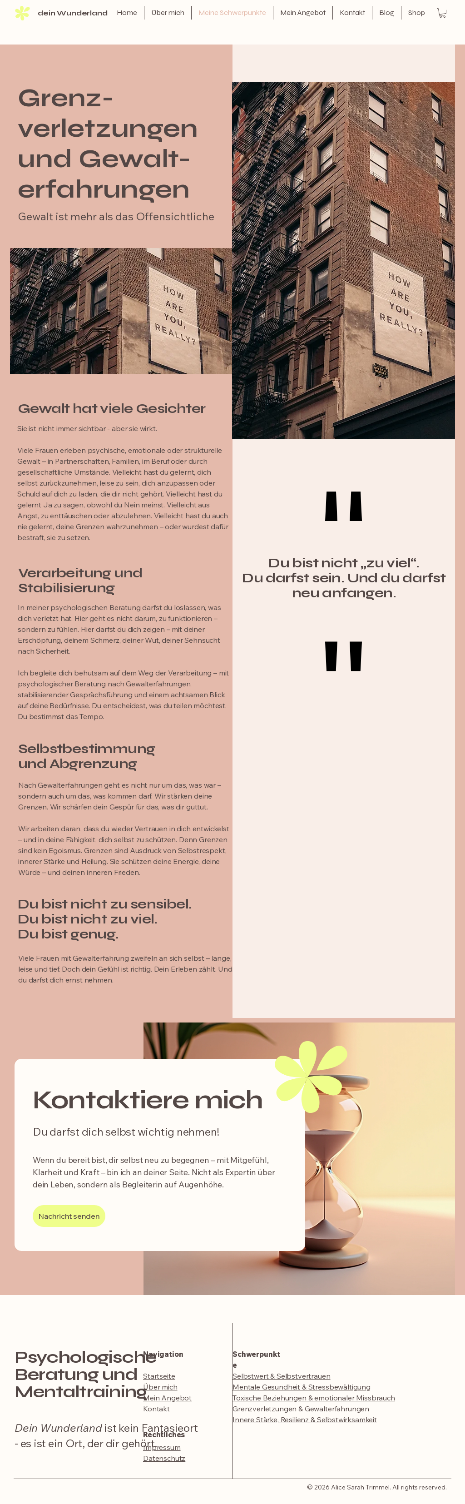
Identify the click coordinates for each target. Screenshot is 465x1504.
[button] (442, 13)
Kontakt (156, 1408)
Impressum (162, 1447)
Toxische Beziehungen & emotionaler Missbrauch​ (313, 1397)
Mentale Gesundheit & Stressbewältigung (301, 1386)
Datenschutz (164, 1458)
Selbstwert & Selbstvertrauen (281, 1375)
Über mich (160, 1386)
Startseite (159, 1375)
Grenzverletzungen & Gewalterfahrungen (300, 1408)
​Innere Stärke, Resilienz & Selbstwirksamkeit (304, 1419)
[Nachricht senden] (69, 1216)
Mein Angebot (167, 1397)
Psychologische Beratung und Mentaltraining (85, 1374)
